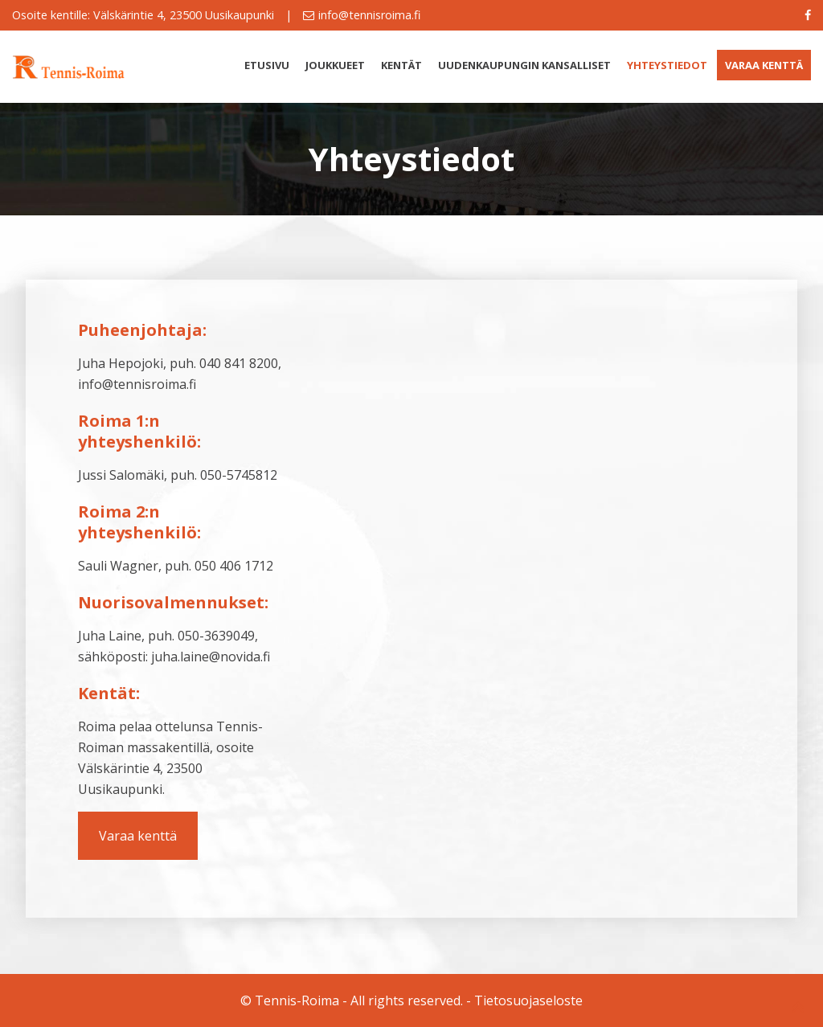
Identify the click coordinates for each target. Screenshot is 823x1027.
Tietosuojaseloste (528, 1000)
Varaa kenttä (764, 65)
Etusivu (266, 65)
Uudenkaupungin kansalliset (524, 65)
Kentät (401, 65)
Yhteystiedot (667, 65)
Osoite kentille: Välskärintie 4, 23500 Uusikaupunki (143, 15)
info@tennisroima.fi (369, 15)
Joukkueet (335, 65)
